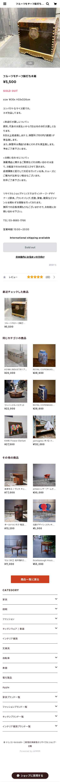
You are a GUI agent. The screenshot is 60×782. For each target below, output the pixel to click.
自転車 (6, 658)
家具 (5, 599)
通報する (53, 265)
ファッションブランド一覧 (15, 707)
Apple (6, 687)
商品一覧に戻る (30, 579)
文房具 (6, 648)
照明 (5, 609)
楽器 (5, 667)
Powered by (30, 751)
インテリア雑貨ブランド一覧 (16, 726)
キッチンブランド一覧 (13, 716)
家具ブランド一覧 (11, 697)
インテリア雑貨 (10, 638)
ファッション (8, 619)
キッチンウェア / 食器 (13, 628)
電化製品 (7, 677)
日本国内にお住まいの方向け (30, 257)
